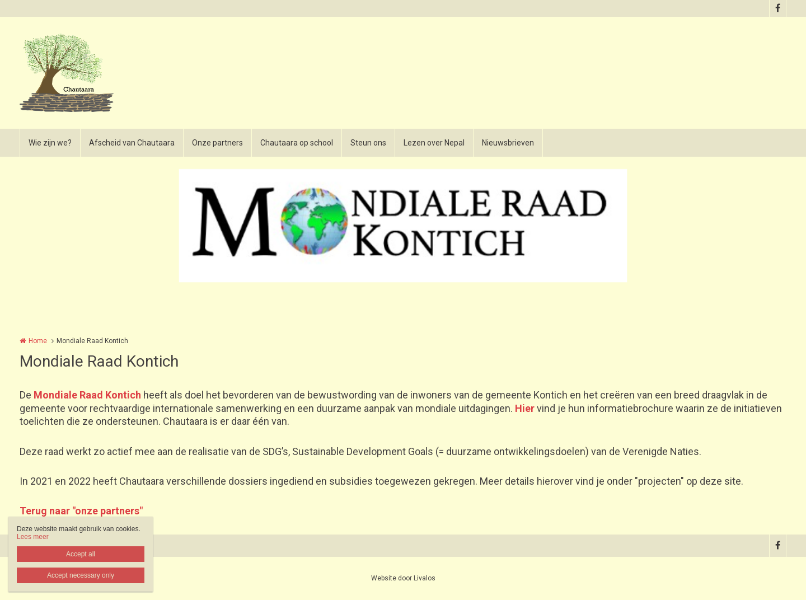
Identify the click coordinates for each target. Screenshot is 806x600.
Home (38, 341)
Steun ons (368, 142)
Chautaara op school (296, 142)
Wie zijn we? (50, 142)
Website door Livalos (403, 578)
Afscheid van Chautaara (132, 142)
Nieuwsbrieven (508, 142)
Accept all (80, 554)
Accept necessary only (80, 575)
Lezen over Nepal (434, 142)
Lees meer (33, 537)
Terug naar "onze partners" (81, 511)
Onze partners (217, 142)
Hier (525, 408)
